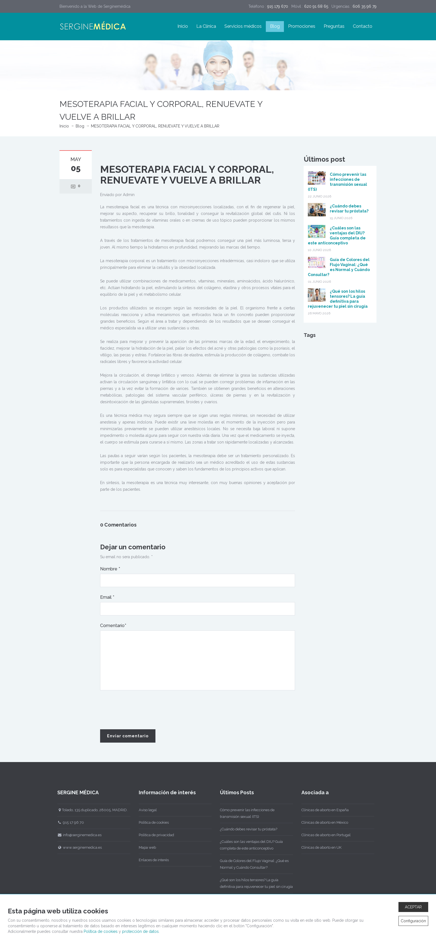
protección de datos (140, 931)
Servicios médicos (243, 26)
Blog (275, 26)
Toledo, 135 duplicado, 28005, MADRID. (89, 810)
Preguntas (334, 26)
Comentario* (113, 625)
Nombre (110, 569)
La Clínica (206, 26)
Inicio (182, 26)
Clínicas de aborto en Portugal (323, 835)
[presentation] (142, 710)
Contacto (362, 26)
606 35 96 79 (364, 6)
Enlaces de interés (151, 860)
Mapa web (144, 847)
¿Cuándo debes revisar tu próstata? (245, 829)
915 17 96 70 (67, 822)
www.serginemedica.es (76, 847)
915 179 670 (277, 6)
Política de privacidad (153, 835)
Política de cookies (151, 822)
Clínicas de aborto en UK (318, 847)
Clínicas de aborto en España (322, 810)
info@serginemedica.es (76, 835)
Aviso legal (145, 810)
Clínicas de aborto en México (321, 822)
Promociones (301, 26)
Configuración (413, 921)
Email (107, 597)
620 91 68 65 (316, 6)
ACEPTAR (413, 907)
